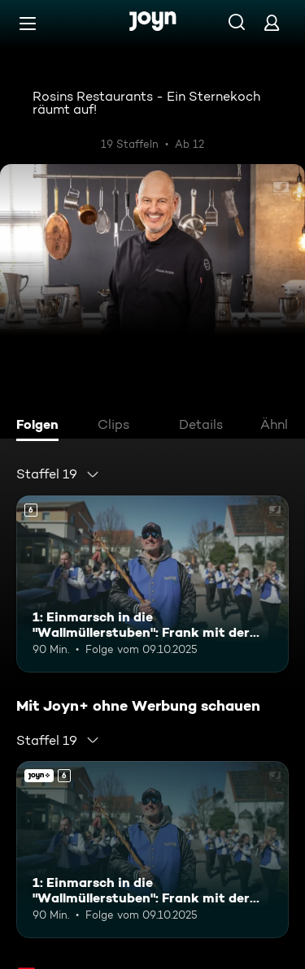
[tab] (41, 426)
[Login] (271, 22)
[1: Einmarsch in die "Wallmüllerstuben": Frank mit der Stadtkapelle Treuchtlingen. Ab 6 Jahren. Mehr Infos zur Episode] (152, 584)
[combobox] (58, 474)
